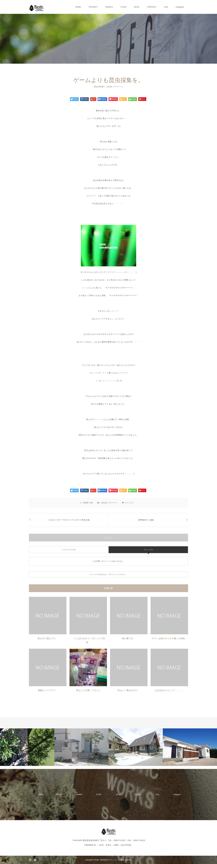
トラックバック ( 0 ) (69, 549)
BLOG (136, 7)
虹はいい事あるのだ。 (129, 690)
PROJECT (93, 7)
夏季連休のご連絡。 (147, 520)
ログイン (111, 574)
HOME (78, 7)
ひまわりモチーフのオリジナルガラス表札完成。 (70, 520)
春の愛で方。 (128, 638)
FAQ (166, 7)
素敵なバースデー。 (48, 690)
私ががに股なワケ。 (48, 638)
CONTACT (151, 7)
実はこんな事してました (88, 690)
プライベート (118, 87)
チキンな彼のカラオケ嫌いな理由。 (169, 638)
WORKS (109, 7)
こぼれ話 (109, 87)
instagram (180, 7)
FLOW (123, 7)
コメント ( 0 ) (148, 549)
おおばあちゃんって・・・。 (169, 690)
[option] (27, 747)
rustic (91, 503)
